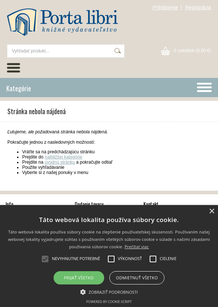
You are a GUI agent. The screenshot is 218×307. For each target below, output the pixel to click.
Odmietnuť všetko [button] (137, 277)
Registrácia (198, 7)
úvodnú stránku (60, 162)
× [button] (211, 211)
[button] (109, 291)
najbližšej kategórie (63, 157)
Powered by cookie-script (109, 301)
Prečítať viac (137, 246)
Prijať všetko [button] (79, 277)
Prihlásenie (165, 7)
